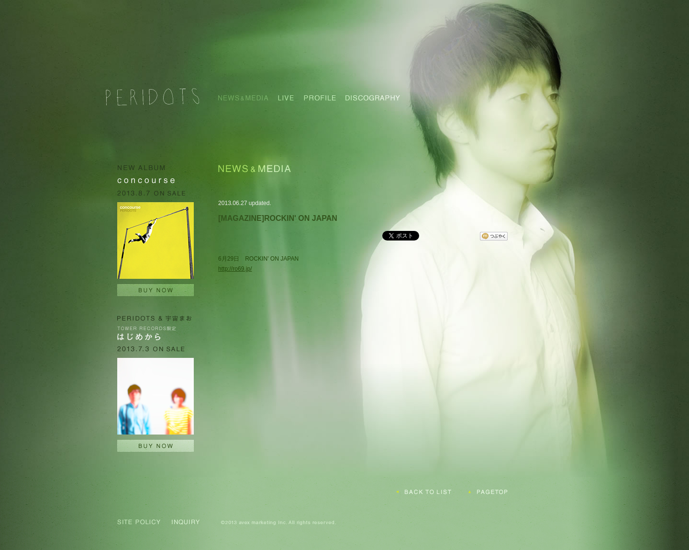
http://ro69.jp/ (235, 268)
